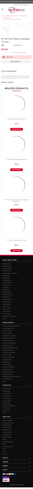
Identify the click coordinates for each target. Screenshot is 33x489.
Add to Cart (16, 250)
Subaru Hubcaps (7, 309)
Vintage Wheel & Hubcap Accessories (12, 376)
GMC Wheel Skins (7, 430)
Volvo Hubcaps (6, 313)
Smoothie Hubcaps (7, 359)
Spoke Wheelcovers (7, 364)
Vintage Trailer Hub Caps (9, 371)
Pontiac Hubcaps (7, 301)
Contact (16, 4)
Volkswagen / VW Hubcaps (9, 316)
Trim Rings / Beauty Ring (9, 367)
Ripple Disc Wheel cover (8, 357)
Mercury (5, 439)
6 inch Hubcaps (6, 388)
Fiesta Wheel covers (7, 345)
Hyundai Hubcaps (7, 282)
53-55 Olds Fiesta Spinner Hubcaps (11, 326)
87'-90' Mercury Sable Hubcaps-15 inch (16, 159)
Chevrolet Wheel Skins (8, 422)
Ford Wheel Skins (7, 427)
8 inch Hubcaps (6, 391)
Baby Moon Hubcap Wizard (9, 335)
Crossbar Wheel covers (8, 340)
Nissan (4, 444)
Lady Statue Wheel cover (9, 350)
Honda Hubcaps (6, 280)
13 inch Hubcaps (7, 398)
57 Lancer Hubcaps (7, 331)
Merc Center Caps (7, 355)
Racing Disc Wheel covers (9, 352)
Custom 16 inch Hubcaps (9, 405)
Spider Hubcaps (6, 362)
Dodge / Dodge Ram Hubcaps (10, 273)
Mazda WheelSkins (7, 437)
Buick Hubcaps (6, 263)
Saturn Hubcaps (6, 304)
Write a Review (23, 52)
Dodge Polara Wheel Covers (9, 343)
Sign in (21, 4)
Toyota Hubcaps (6, 311)
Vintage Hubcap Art (7, 378)
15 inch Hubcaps (7, 403)
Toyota (4, 451)
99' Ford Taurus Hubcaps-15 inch (16, 119)
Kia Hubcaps (6, 287)
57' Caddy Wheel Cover (8, 328)
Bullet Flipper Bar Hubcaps (9, 338)
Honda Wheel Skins (7, 432)
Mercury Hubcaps (7, 292)
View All (4, 318)
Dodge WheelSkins (7, 425)
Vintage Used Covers (8, 374)
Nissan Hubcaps (7, 297)
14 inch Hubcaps (7, 400)
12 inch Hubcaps (7, 396)
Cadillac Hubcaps (7, 266)
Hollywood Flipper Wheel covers (10, 347)
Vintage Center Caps (8, 369)
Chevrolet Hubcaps (7, 268)
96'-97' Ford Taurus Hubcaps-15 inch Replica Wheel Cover (17, 200)
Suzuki (4, 449)
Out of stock (16, 129)
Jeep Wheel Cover (7, 285)
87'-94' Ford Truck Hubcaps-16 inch (16, 240)
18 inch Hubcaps (7, 410)
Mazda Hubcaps (6, 290)
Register (26, 4)
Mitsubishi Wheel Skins (8, 442)
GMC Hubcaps (6, 278)
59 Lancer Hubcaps (7, 333)
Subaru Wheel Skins (7, 446)
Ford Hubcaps (6, 275)
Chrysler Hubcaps (7, 270)
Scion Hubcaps (6, 306)
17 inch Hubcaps (7, 408)
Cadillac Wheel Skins (8, 420)
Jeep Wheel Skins (7, 434)
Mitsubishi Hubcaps (7, 294)
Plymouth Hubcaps (7, 299)
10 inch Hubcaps (7, 393)
